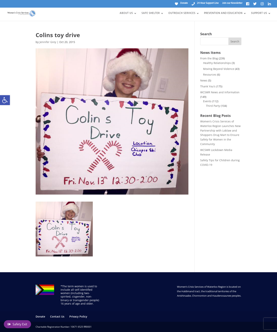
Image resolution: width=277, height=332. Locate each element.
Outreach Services (181, 13)
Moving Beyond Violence (218, 69)
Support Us (259, 13)
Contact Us (57, 316)
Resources (209, 74)
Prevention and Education (223, 13)
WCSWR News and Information (219, 92)
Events (207, 101)
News (203, 80)
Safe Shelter (151, 13)
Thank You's (207, 86)
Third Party (213, 106)
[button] (5, 100)
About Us (126, 13)
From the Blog (209, 58)
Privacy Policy (78, 316)
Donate (40, 316)
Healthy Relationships (217, 63)
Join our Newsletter (232, 3)
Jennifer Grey (47, 42)
